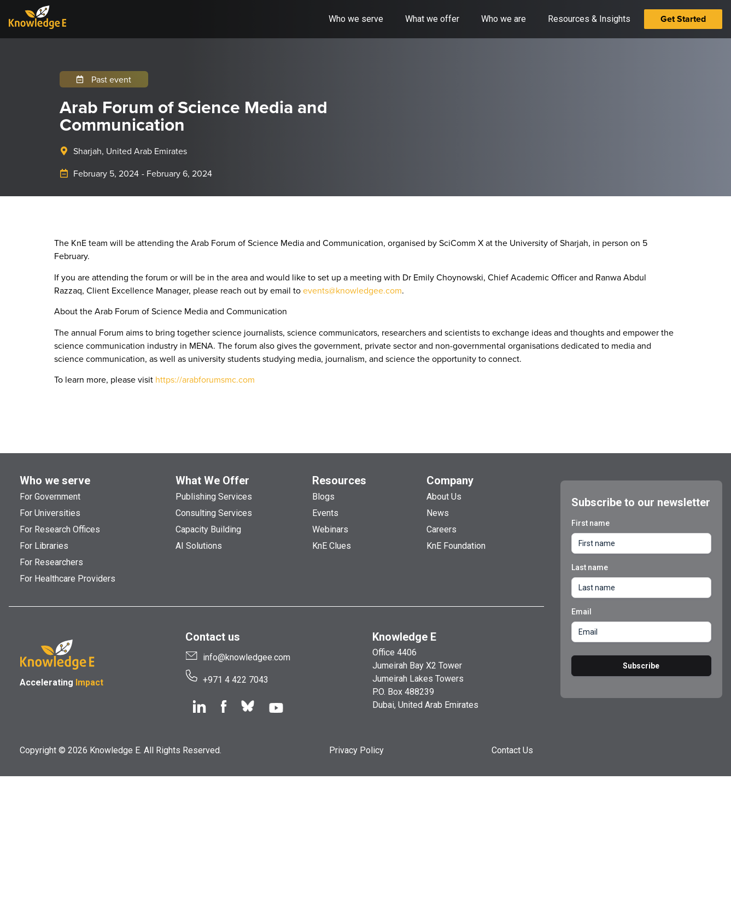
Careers (441, 529)
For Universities (50, 513)
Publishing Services (214, 496)
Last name (589, 567)
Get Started (683, 19)
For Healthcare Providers (67, 578)
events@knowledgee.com (352, 290)
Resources (339, 480)
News (437, 513)
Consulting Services (214, 513)
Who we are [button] (503, 19)
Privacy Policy (356, 750)
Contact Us (512, 750)
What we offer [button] (432, 19)
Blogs (323, 496)
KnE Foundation (456, 546)
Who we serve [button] (356, 19)
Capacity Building (208, 529)
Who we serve (55, 480)
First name (590, 523)
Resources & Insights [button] (589, 19)
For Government (50, 496)
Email (581, 611)
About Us (443, 496)
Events (325, 513)
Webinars (330, 529)
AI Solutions (199, 546)
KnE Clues (331, 546)
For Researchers (51, 562)
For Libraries (44, 546)
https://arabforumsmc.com (205, 379)
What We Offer (212, 480)
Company (449, 480)
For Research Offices (60, 529)
